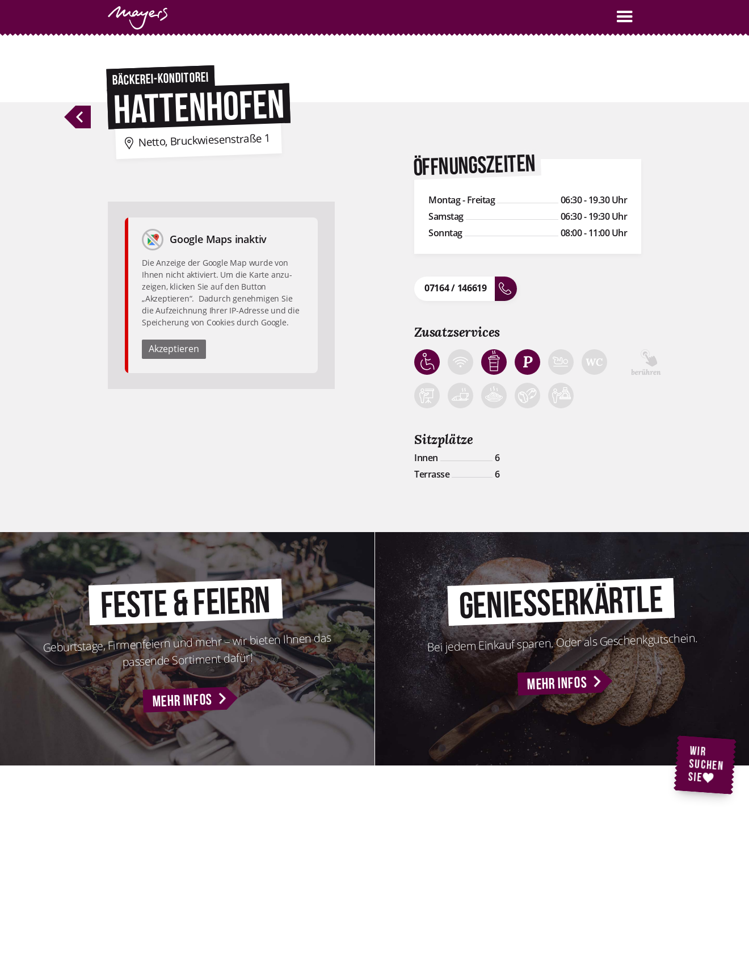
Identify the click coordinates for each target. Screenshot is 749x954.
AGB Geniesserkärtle (584, 910)
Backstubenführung (335, 855)
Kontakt (448, 840)
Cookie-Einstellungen (585, 869)
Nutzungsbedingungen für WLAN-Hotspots (594, 889)
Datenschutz (571, 855)
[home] (137, 18)
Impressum (569, 840)
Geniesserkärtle (328, 869)
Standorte (452, 855)
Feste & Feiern (326, 840)
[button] (624, 17)
